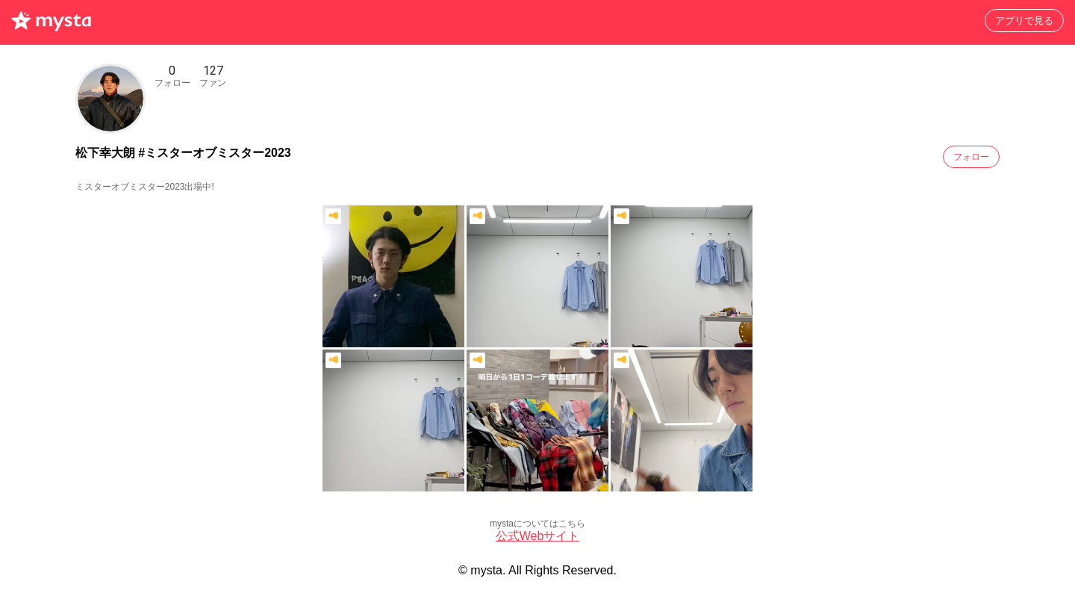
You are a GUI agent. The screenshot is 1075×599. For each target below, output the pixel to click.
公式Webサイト (538, 536)
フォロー (971, 157)
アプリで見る (1024, 20)
